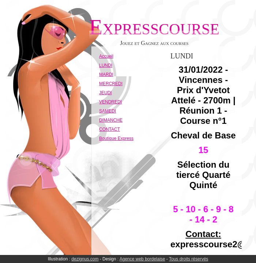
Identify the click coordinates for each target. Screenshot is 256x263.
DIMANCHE (111, 120)
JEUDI (105, 92)
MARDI (106, 74)
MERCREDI (111, 83)
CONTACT (109, 129)
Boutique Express (116, 138)
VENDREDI (110, 101)
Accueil (106, 56)
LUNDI (105, 65)
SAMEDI (107, 111)
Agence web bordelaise (142, 259)
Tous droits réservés (188, 259)
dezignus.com (84, 259)
